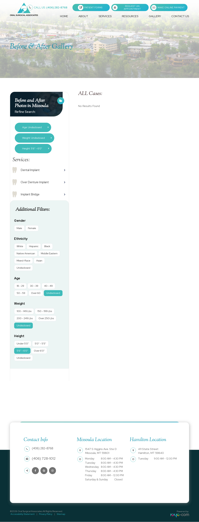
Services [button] (105, 16)
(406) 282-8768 (50, 7)
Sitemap (57, 514)
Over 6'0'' (39, 351)
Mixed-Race (23, 260)
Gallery (155, 16)
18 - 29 (20, 286)
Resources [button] (130, 16)
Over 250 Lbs (46, 318)
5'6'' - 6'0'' (22, 351)
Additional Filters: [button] (34, 209)
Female (32, 228)
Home (64, 16)
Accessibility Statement (22, 514)
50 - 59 (21, 293)
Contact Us (180, 16)
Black (47, 246)
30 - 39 (34, 286)
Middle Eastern (49, 253)
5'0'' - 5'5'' (40, 343)
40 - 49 (48, 286)
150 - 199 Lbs (44, 311)
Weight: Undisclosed (35, 138)
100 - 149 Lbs (24, 311)
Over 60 (35, 293)
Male (19, 228)
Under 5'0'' (23, 343)
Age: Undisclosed (34, 127)
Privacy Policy (43, 514)
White (20, 246)
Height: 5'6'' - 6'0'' (34, 148)
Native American (26, 253)
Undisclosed (23, 268)
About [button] (83, 16)
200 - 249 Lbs (25, 318)
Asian (39, 260)
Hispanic (33, 246)
